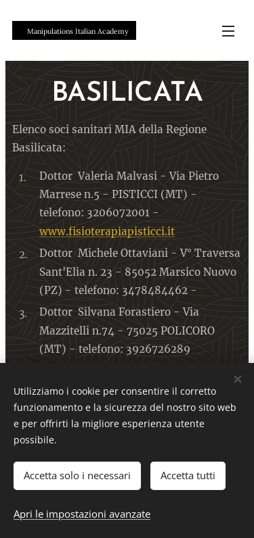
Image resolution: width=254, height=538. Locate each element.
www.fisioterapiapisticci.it (107, 231)
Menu (228, 31)
